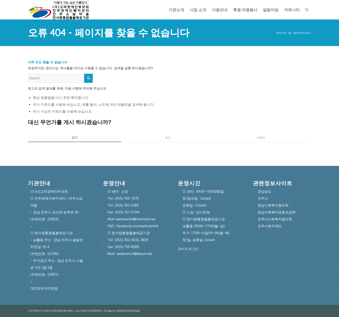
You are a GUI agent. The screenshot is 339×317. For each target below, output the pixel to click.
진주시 (262, 198)
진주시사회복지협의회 (274, 219)
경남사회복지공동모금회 (276, 212)
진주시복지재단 (269, 226)
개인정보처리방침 (44, 288)
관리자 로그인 (188, 249)
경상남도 (264, 191)
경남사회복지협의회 (273, 205)
